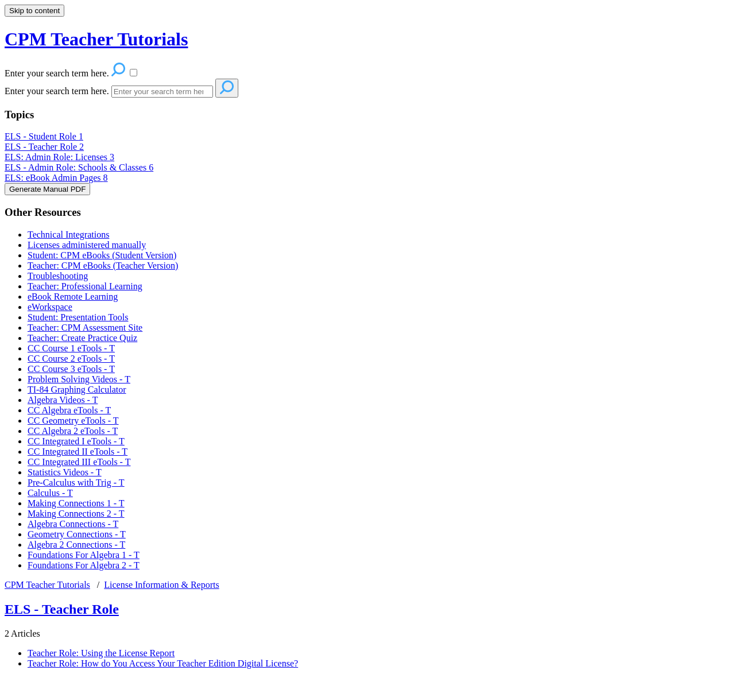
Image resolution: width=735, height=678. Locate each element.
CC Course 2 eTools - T (71, 358)
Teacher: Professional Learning (85, 286)
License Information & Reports (161, 585)
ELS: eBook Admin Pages (56, 178)
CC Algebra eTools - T (69, 410)
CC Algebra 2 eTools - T (73, 431)
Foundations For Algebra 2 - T (84, 565)
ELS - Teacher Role (44, 147)
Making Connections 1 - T (76, 503)
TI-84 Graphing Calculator (77, 389)
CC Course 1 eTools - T (71, 348)
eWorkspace (50, 307)
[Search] (162, 92)
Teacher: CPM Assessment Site (85, 327)
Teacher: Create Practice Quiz (82, 338)
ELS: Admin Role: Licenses (59, 157)
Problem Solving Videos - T (79, 379)
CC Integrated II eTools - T (77, 451)
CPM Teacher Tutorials (47, 585)
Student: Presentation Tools (78, 317)
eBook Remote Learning (73, 296)
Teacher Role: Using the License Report (101, 653)
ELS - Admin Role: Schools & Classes (79, 167)
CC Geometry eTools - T (73, 420)
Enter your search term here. (58, 91)
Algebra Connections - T (73, 524)
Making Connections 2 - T (76, 513)
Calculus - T (50, 493)
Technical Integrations (68, 234)
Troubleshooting (58, 276)
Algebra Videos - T (63, 400)
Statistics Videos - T (65, 472)
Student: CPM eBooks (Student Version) (102, 255)
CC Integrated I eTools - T (76, 441)
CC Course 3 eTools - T (71, 369)
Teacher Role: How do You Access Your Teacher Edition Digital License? (163, 663)
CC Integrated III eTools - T (79, 462)
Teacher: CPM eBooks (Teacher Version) (103, 265)
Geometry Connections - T (77, 534)
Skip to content (34, 10)
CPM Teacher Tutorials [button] (96, 39)
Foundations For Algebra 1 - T (84, 555)
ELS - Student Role (44, 136)
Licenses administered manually (87, 245)
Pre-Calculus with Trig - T (76, 482)
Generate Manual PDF (47, 189)
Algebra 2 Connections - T (76, 544)
